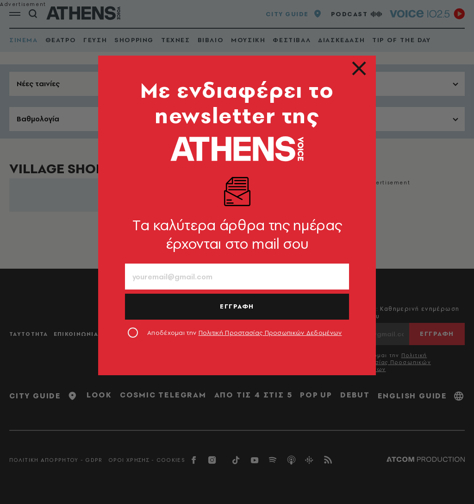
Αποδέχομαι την (244, 332)
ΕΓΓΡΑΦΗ (237, 306)
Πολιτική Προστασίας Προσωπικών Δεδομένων (270, 332)
